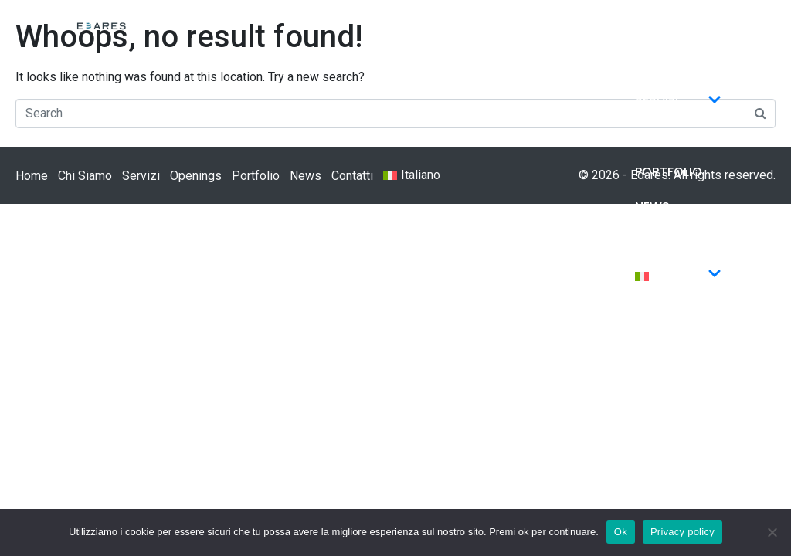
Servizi (678, 102)
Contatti (666, 241)
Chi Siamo (667, 67)
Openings (665, 137)
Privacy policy (682, 531)
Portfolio (668, 172)
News (652, 206)
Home (652, 33)
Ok (620, 531)
